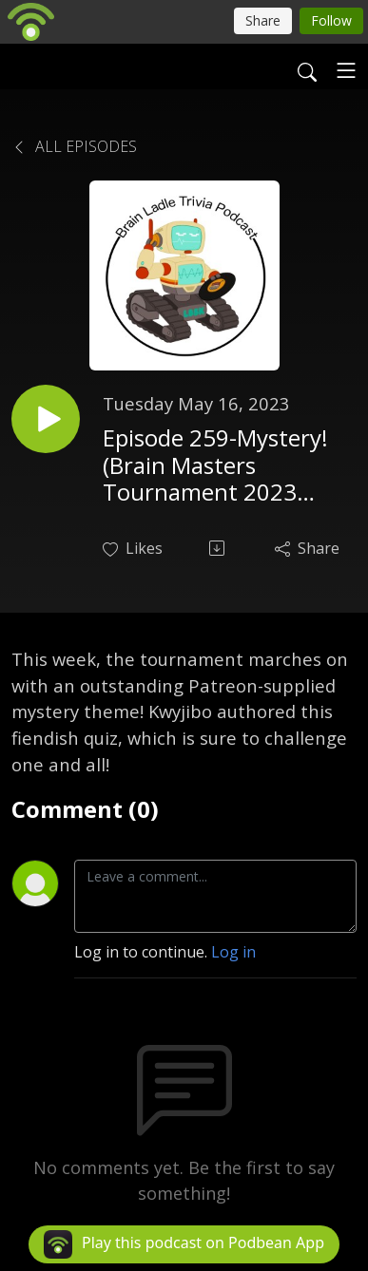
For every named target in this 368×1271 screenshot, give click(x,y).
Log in (233, 951)
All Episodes (74, 146)
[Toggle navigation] (346, 70)
